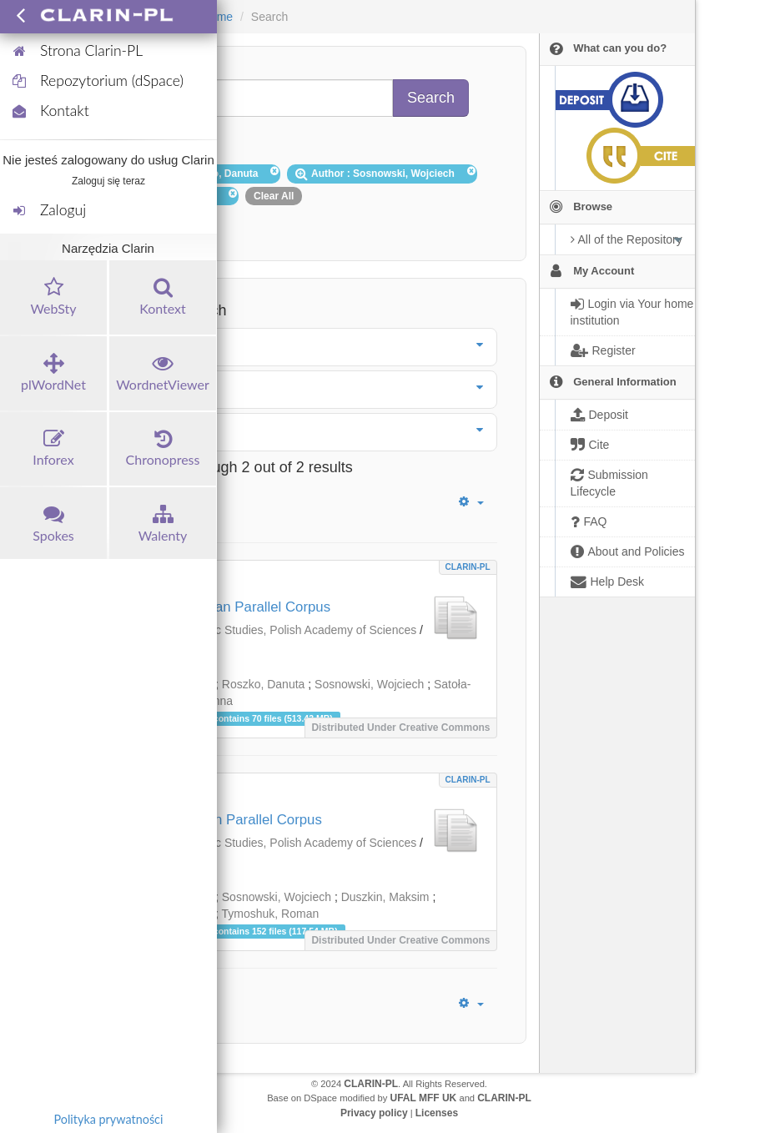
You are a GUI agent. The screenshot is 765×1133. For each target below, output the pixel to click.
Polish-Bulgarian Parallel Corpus (230, 607)
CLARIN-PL (468, 567)
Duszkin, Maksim (385, 897)
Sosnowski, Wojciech (369, 684)
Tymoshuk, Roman (271, 913)
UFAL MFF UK (423, 1098)
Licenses (436, 1113)
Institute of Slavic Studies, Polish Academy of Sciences (274, 630)
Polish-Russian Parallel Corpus (225, 820)
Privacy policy (374, 1113)
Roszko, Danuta (263, 684)
